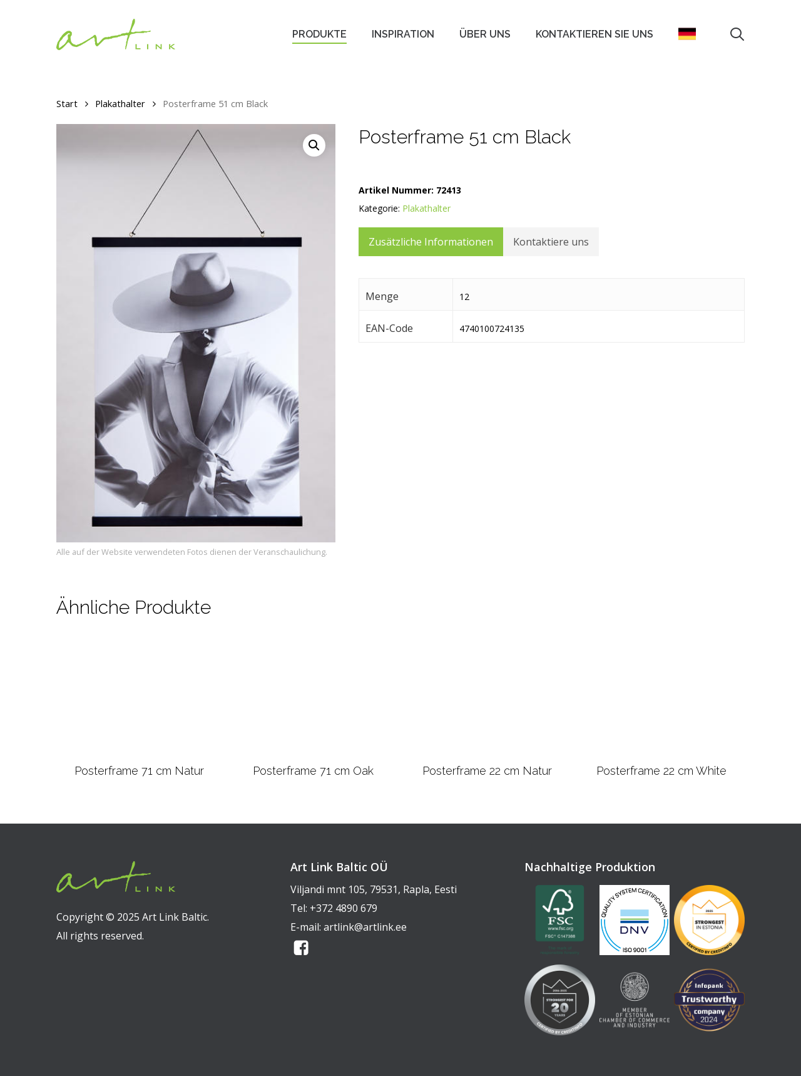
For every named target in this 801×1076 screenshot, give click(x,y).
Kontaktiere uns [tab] (551, 242)
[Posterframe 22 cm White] (661, 695)
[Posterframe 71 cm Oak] (313, 695)
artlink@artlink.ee (365, 927)
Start (67, 103)
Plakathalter (120, 103)
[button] (314, 145)
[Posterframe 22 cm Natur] (487, 695)
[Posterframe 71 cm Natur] (139, 695)
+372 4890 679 (343, 908)
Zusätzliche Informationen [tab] (431, 242)
